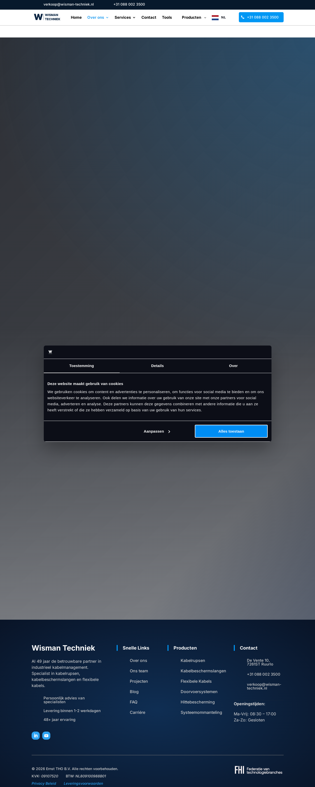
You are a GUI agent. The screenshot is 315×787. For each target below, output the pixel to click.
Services (123, 18)
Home (76, 18)
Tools (167, 18)
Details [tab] (157, 366)
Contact (148, 18)
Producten (191, 17)
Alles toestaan (231, 431)
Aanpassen (157, 431)
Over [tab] (233, 366)
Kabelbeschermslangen (203, 658)
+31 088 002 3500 (263, 17)
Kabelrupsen (193, 648)
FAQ (133, 690)
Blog (134, 679)
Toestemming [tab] (81, 366)
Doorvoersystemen (199, 679)
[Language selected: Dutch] (225, 17)
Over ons (95, 18)
